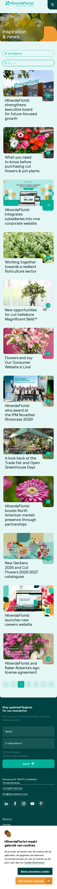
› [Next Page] (43, 684)
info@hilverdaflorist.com (15, 794)
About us (7, 819)
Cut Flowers (11, 751)
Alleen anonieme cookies (35, 871)
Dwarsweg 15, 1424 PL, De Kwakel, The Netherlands (19, 781)
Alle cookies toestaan (31, 881)
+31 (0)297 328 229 (12, 788)
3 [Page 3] (36, 684)
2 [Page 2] (28, 684)
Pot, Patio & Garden (15, 755)
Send (26, 763)
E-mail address (14, 743)
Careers (6, 824)
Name (9, 731)
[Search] (28, 63)
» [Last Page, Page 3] (51, 684)
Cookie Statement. (34, 862)
